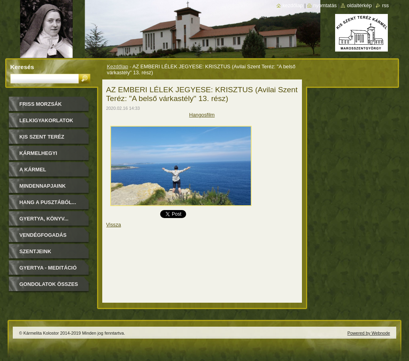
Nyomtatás (325, 5)
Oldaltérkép (359, 5)
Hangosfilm (201, 115)
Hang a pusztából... (48, 202)
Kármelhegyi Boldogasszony (43, 156)
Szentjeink (36, 251)
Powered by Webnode (368, 333)
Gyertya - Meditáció (48, 268)
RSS (385, 5)
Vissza (113, 225)
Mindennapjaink (43, 186)
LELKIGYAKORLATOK (46, 120)
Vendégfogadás (43, 235)
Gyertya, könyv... (44, 219)
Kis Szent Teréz (42, 137)
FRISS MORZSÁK (41, 104)
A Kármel (33, 170)
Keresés (22, 66)
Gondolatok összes (49, 284)
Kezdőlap (117, 66)
